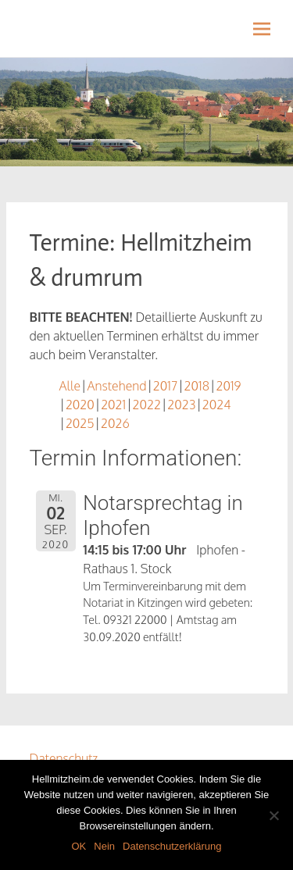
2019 (228, 386)
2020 (80, 404)
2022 (147, 404)
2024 (216, 404)
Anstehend (116, 386)
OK (78, 846)
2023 (181, 404)
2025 (80, 423)
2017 (165, 386)
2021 (113, 404)
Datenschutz (64, 758)
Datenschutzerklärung (172, 846)
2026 (115, 423)
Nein (104, 846)
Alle (70, 386)
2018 (196, 386)
